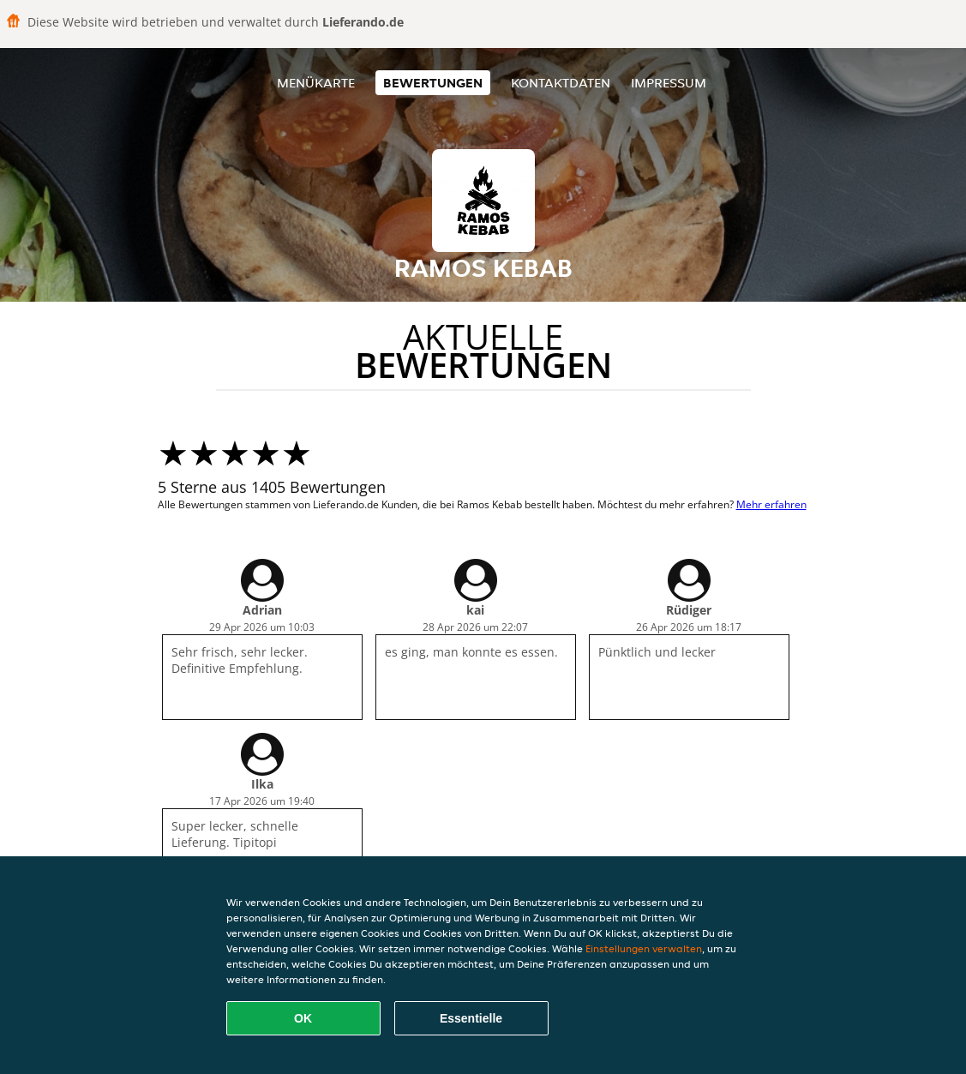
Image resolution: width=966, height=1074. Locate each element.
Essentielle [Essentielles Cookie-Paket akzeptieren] (471, 1018)
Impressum (668, 83)
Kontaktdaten (560, 83)
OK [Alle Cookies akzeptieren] (303, 1018)
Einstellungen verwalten (643, 948)
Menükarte (316, 83)
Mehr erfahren (771, 504)
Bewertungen (433, 83)
